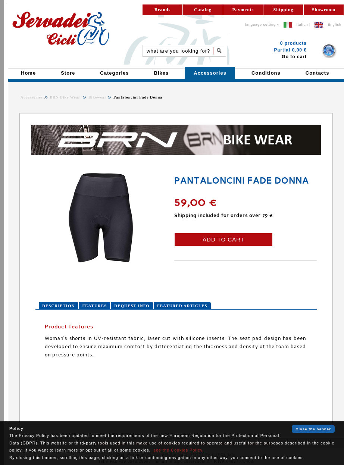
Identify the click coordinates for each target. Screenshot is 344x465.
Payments (243, 9)
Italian (302, 24)
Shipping (283, 9)
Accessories (32, 97)
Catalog (203, 9)
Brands (162, 9)
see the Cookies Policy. (179, 450)
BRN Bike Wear (65, 97)
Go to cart (294, 56)
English (334, 24)
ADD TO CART (223, 239)
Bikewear (96, 97)
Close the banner (313, 429)
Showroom (323, 9)
